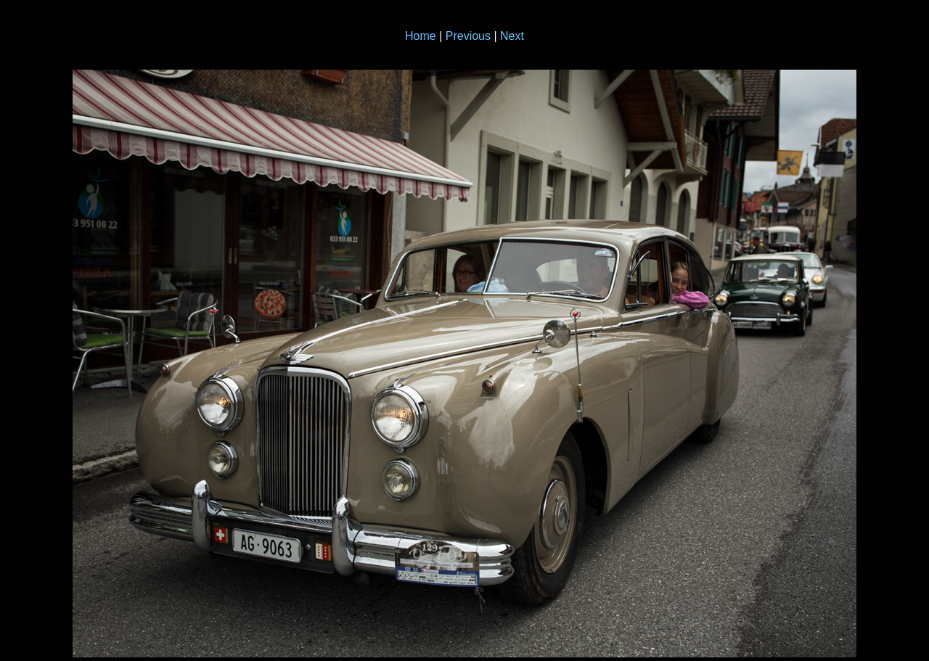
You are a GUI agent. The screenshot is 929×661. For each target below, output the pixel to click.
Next (512, 36)
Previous (468, 36)
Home (420, 36)
